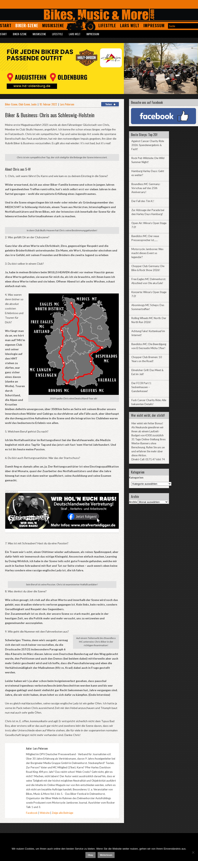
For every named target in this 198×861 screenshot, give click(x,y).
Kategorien (136, 477)
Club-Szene (24, 104)
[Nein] (193, 852)
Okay (90, 855)
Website (45, 812)
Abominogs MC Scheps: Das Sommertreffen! (147, 307)
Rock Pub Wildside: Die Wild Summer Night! (147, 160)
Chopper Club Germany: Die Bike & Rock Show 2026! (147, 268)
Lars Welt (129, 25)
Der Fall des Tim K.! (142, 201)
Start (5, 25)
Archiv (133, 502)
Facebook (32, 812)
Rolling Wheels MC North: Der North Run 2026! (148, 320)
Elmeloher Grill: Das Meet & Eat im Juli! (147, 372)
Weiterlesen (106, 855)
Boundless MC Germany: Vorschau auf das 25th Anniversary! (145, 188)
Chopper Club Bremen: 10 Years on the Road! (146, 359)
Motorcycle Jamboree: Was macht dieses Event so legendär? (147, 253)
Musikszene (53, 25)
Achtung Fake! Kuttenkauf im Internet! (148, 333)
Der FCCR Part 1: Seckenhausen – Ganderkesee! (141, 387)
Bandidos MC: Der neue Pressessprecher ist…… (145, 238)
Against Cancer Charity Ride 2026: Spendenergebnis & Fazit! (147, 145)
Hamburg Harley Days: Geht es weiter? (147, 173)
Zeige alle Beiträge (62, 812)
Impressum (154, 25)
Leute (34, 104)
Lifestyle (107, 25)
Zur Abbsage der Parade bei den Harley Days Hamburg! (147, 212)
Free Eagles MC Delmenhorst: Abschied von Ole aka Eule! (148, 281)
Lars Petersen (67, 104)
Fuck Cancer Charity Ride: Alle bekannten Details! (148, 402)
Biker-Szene (26, 25)
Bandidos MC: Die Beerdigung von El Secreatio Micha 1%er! (148, 346)
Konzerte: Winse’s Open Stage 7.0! (148, 294)
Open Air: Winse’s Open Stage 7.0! (148, 225)
